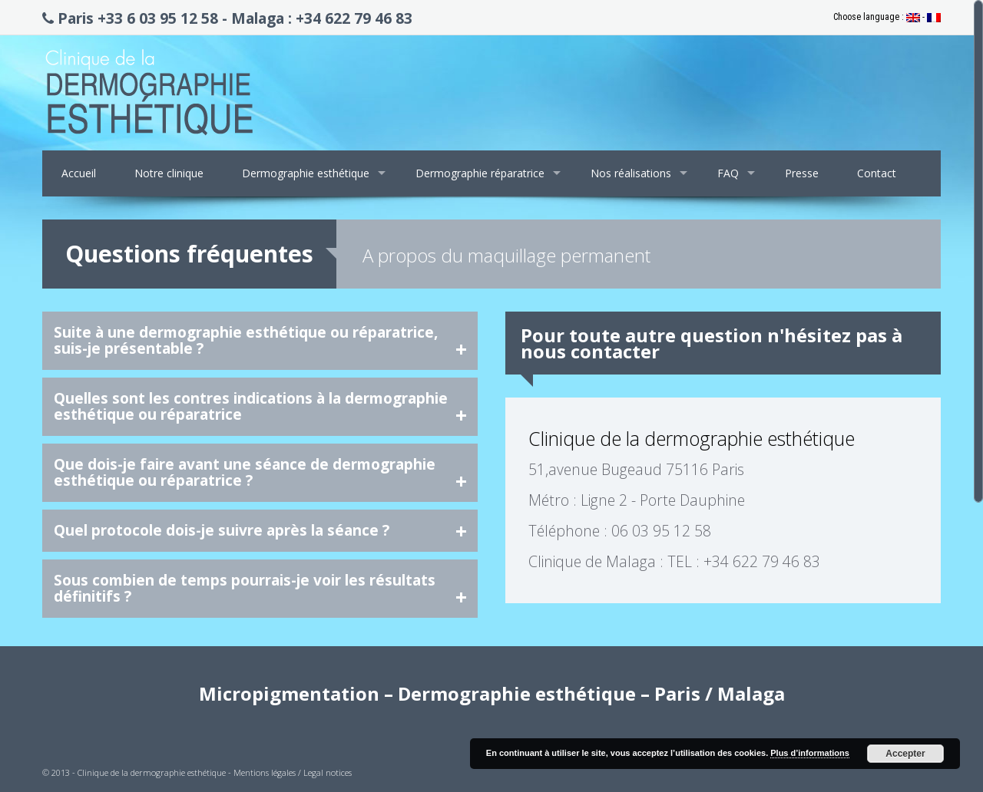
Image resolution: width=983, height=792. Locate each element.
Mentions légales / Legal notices (292, 772)
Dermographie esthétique (305, 173)
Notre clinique (169, 173)
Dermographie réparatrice (479, 173)
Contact (876, 173)
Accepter (905, 753)
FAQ (728, 173)
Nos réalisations (631, 173)
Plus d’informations (809, 752)
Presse (802, 173)
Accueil (78, 173)
